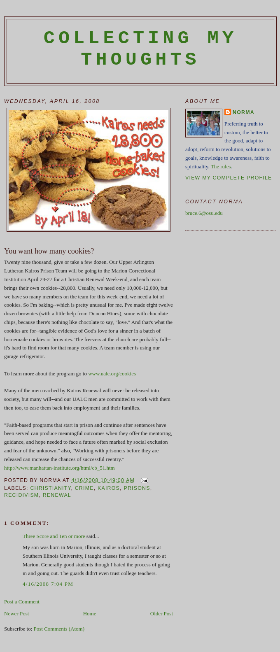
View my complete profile (228, 178)
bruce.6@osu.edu (204, 213)
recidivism (21, 495)
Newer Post (16, 613)
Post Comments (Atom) (59, 629)
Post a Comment (22, 601)
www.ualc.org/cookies (112, 373)
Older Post (161, 613)
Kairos (109, 488)
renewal (57, 495)
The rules (221, 166)
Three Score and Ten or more (54, 536)
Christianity (50, 488)
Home (89, 613)
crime (84, 488)
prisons (137, 488)
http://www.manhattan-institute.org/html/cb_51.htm (59, 468)
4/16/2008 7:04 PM (48, 584)
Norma (243, 112)
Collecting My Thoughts (141, 49)
